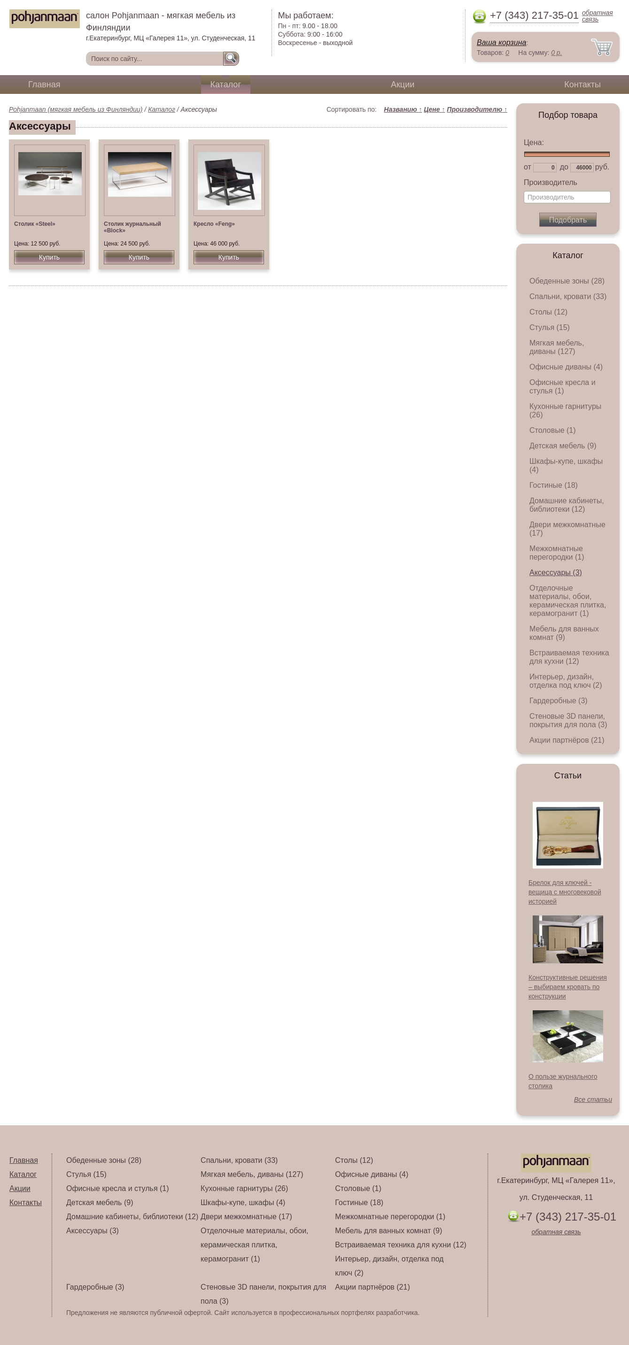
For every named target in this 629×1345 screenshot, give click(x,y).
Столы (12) (548, 312)
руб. (602, 167)
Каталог (225, 84)
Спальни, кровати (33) (567, 296)
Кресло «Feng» (214, 224)
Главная (44, 84)
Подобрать (568, 220)
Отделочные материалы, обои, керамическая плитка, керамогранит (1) (567, 600)
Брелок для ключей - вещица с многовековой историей (564, 892)
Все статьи (593, 1099)
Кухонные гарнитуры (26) (244, 1188)
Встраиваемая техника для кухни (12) (569, 657)
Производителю (477, 109)
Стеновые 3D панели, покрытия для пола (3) (568, 720)
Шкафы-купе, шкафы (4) (243, 1203)
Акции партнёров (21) (567, 740)
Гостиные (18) (553, 485)
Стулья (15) (549, 327)
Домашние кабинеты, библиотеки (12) (566, 505)
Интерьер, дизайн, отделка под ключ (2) (565, 681)
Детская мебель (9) (562, 446)
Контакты (582, 84)
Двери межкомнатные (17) (246, 1217)
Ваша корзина (501, 42)
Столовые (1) (552, 430)
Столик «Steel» (34, 224)
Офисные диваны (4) (566, 367)
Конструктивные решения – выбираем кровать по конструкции (567, 987)
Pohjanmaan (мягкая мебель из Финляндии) (76, 109)
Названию (403, 109)
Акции (402, 84)
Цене (434, 109)
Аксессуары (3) (555, 572)
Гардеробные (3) (558, 701)
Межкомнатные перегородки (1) (556, 553)
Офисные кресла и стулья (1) (562, 386)
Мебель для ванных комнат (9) (564, 633)
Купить (49, 257)
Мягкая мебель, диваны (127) (556, 347)
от (527, 167)
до (564, 167)
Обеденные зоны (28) (567, 281)
